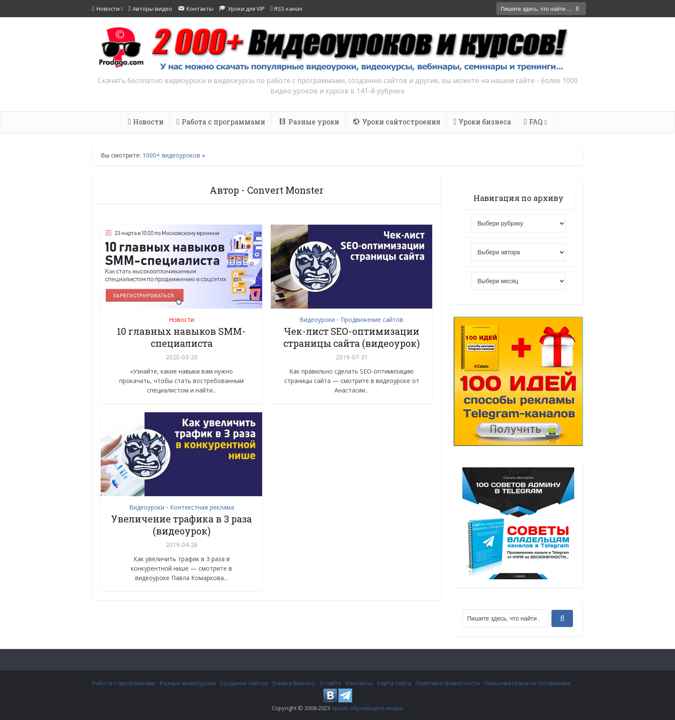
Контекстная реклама (202, 507)
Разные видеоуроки (188, 683)
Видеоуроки (317, 319)
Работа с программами (123, 683)
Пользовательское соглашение (527, 683)
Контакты (359, 683)
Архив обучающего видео (367, 708)
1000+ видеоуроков (171, 155)
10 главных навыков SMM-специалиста (181, 337)
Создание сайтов (244, 683)
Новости (181, 319)
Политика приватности (447, 683)
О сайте (330, 683)
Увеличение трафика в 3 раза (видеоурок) (181, 525)
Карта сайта (394, 683)
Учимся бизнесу (294, 683)
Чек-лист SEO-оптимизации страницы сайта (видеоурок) (351, 337)
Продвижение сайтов (372, 319)
